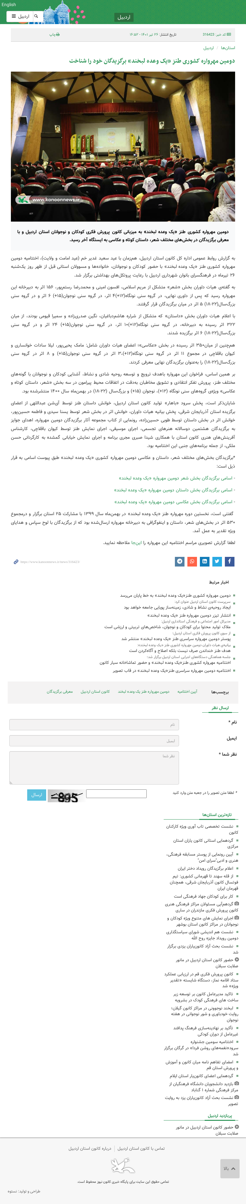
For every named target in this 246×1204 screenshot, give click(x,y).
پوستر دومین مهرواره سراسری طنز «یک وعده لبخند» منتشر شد (176, 639)
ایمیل (232, 738)
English (9, 4)
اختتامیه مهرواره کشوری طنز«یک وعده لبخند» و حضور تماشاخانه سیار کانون (165, 663)
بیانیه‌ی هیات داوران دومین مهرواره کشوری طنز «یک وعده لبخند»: (184, 645)
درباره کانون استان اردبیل (90, 1148)
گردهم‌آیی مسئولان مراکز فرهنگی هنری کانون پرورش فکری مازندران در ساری (201, 907)
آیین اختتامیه (187, 692)
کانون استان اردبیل (95, 692)
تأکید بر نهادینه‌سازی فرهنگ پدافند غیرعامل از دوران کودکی (205, 1031)
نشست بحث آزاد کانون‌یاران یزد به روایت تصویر (201, 1101)
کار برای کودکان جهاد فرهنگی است (203, 896)
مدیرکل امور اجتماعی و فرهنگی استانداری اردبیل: (196, 621)
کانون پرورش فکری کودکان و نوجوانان (162, 12)
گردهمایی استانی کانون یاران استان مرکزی (205, 844)
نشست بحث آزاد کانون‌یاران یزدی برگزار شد (202, 949)
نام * (232, 722)
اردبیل (20, 16)
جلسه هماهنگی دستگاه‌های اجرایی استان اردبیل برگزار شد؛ (189, 657)
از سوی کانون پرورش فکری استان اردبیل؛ (201, 633)
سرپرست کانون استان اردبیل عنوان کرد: (202, 602)
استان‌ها (228, 48)
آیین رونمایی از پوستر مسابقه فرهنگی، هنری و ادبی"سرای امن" (202, 857)
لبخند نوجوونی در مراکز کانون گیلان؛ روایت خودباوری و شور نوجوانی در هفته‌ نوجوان (204, 1014)
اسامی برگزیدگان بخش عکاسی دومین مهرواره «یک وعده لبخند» (173, 501)
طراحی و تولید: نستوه (24, 1191)
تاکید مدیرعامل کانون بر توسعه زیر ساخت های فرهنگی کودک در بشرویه (205, 997)
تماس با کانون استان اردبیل (141, 1148)
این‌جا (136, 542)
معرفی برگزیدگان (60, 692)
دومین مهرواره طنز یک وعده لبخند (143, 692)
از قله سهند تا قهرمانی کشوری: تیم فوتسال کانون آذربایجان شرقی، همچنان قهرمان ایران (204, 882)
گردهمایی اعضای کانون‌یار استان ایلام (201, 1076)
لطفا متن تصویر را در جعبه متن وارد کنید (205, 793)
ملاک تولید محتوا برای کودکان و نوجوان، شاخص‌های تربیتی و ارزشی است (167, 627)
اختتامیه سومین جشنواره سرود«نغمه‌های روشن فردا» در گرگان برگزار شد (201, 1048)
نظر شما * (228, 754)
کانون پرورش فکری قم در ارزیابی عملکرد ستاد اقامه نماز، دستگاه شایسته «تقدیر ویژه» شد (201, 980)
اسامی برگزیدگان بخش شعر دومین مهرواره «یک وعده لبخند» (175, 478)
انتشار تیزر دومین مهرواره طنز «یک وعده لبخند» (189, 615)
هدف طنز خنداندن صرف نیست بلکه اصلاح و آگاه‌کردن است (180, 651)
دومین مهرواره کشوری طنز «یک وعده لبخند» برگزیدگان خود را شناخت (152, 61)
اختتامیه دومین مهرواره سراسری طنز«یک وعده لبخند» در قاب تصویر (172, 671)
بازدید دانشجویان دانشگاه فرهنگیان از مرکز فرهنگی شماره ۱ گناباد (203, 1087)
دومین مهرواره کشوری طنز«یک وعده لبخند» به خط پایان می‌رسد (175, 596)
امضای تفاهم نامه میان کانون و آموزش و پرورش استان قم (202, 1065)
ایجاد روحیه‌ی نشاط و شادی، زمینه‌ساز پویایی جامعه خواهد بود (177, 607)
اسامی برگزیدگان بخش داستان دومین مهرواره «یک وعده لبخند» (173, 490)
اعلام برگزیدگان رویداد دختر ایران (205, 869)
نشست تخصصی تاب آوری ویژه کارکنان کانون (202, 829)
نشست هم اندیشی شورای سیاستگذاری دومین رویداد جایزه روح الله (202, 935)
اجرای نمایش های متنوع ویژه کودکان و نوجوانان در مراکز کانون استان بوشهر (202, 921)
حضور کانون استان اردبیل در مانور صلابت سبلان (207, 963)
